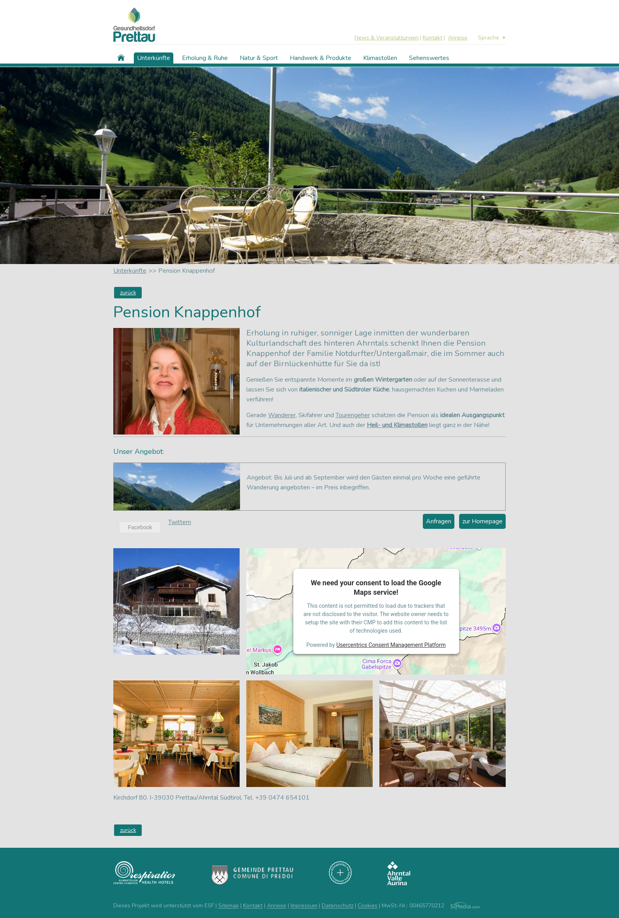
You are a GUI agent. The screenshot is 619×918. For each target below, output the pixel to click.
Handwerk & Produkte (320, 58)
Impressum (304, 906)
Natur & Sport (259, 58)
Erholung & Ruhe (205, 58)
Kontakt (432, 37)
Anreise (457, 37)
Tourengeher (353, 415)
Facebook (140, 527)
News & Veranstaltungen (386, 37)
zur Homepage (482, 521)
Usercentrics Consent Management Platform (391, 645)
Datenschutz (337, 906)
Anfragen (438, 521)
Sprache (488, 37)
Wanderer (282, 415)
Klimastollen (380, 58)
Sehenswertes (429, 58)
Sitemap (228, 906)
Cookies (367, 906)
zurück (128, 292)
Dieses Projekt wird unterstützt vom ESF (163, 906)
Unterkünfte (153, 58)
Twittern (179, 522)
